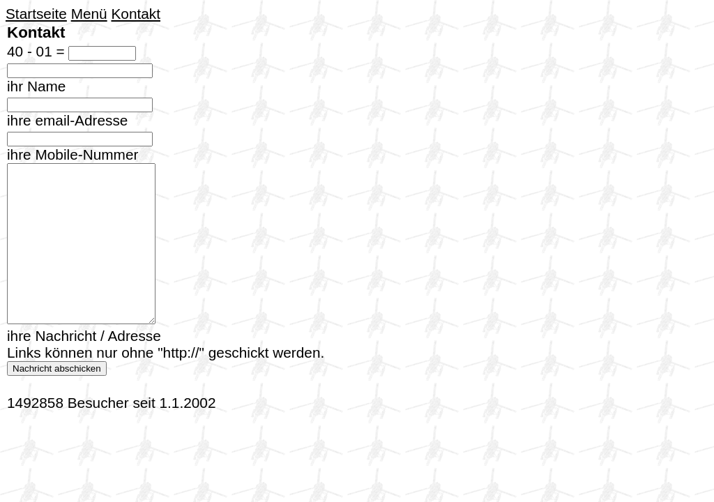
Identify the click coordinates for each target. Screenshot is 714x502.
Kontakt (135, 14)
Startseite (36, 14)
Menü (89, 14)
